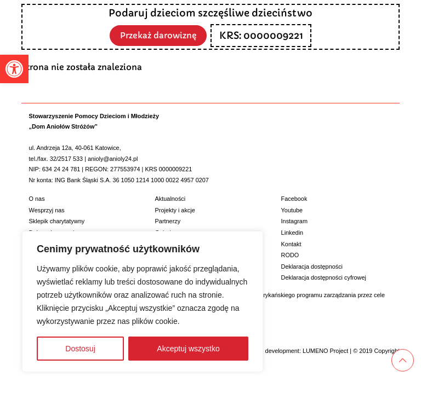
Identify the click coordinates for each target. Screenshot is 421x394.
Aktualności (170, 198)
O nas (37, 198)
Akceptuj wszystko (188, 348)
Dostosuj (80, 348)
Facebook (294, 198)
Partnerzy (168, 221)
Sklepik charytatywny (57, 221)
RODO (290, 255)
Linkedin (292, 232)
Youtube (292, 210)
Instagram (294, 221)
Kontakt (291, 244)
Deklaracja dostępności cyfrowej (323, 277)
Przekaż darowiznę (158, 34)
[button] (14, 69)
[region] (142, 301)
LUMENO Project (325, 350)
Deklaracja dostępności (312, 266)
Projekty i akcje (175, 210)
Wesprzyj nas (47, 210)
